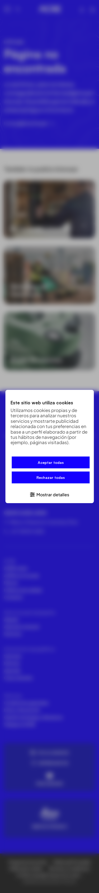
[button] (49, 494)
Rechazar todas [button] (50, 477)
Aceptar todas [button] (51, 462)
